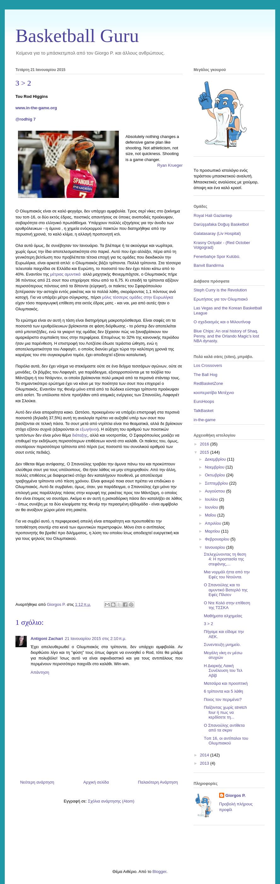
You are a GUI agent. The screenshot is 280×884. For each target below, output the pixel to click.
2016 (205, 444)
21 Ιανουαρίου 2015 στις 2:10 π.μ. (95, 638)
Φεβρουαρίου (217, 539)
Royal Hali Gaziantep (213, 215)
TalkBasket (203, 410)
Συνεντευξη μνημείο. (222, 644)
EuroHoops (204, 401)
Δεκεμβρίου (216, 459)
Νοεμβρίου (215, 467)
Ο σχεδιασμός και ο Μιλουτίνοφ (222, 322)
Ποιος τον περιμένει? (223, 699)
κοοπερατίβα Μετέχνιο (214, 392)
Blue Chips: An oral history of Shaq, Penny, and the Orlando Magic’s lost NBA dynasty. (226, 336)
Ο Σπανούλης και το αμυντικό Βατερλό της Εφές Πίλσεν (226, 589)
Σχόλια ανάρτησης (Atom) (111, 801)
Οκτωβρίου (215, 475)
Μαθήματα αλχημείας (223, 615)
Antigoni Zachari (47, 638)
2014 (205, 755)
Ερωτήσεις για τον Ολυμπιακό (221, 299)
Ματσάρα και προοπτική (226, 683)
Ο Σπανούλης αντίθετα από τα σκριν (224, 728)
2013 (205, 763)
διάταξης (79, 435)
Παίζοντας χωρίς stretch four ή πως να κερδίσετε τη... (225, 712)
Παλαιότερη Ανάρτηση (158, 782)
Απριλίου (213, 523)
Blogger (159, 871)
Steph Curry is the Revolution (220, 290)
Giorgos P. (235, 795)
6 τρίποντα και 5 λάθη (223, 691)
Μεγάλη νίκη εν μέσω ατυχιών (223, 655)
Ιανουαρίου (215, 547)
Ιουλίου (212, 499)
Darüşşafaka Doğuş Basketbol (221, 224)
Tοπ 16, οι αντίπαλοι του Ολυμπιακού (226, 741)
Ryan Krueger (170, 165)
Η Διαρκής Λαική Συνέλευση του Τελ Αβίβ (223, 670)
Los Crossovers (208, 365)
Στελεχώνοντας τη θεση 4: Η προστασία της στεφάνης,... (225, 559)
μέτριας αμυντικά (66, 274)
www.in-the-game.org (36, 107)
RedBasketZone (208, 383)
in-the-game (204, 419)
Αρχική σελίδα (96, 782)
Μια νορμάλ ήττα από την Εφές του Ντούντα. (227, 574)
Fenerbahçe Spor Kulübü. (217, 256)
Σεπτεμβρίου (217, 483)
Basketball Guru (77, 35)
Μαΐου (211, 515)
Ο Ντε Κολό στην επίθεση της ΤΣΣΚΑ (227, 605)
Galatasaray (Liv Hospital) (217, 233)
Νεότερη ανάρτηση (37, 782)
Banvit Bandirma (209, 265)
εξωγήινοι (88, 429)
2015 (205, 452)
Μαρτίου (213, 531)
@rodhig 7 (25, 119)
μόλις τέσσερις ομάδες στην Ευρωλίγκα (137, 297)
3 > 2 (208, 623)
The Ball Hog (205, 374)
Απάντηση (40, 672)
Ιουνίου (212, 507)
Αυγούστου (215, 491)
